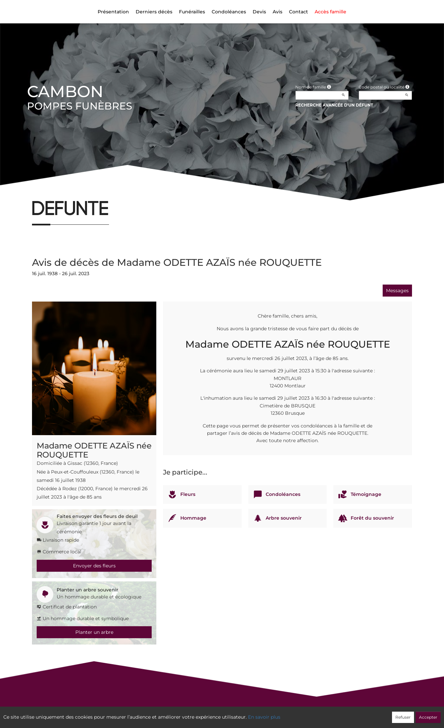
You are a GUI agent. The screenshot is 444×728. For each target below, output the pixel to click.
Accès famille (330, 12)
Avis (277, 12)
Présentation (113, 12)
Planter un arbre (94, 632)
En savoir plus (264, 717)
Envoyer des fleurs (94, 566)
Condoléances (229, 12)
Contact (298, 12)
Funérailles (192, 12)
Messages (397, 291)
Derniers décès (154, 12)
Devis (259, 12)
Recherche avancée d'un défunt (334, 105)
